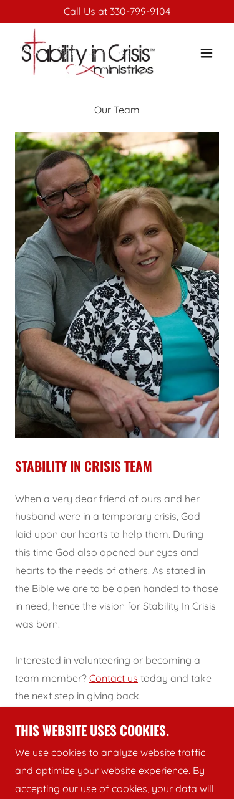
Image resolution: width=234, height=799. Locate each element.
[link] (86, 53)
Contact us (113, 678)
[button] (206, 53)
